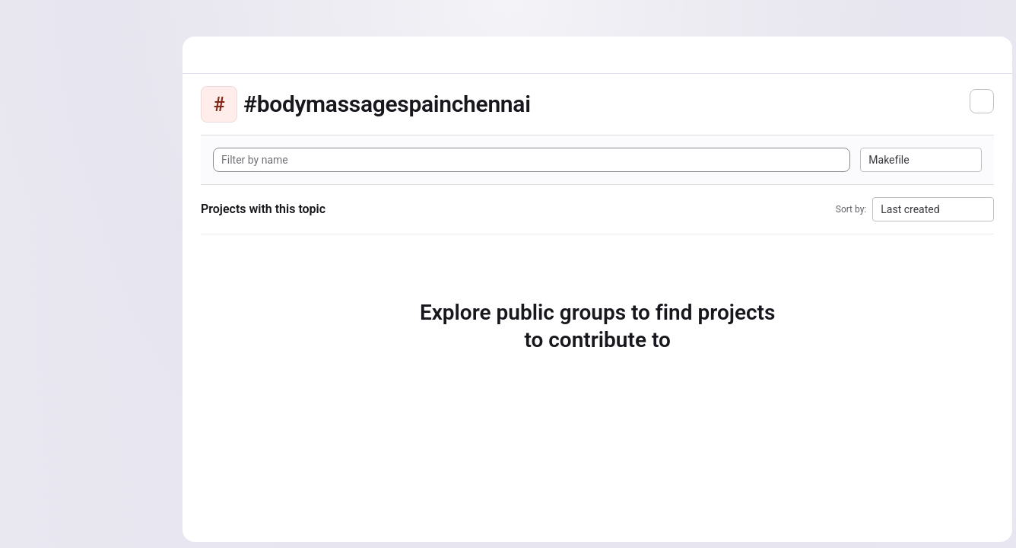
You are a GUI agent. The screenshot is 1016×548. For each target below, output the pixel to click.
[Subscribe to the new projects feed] (979, 101)
